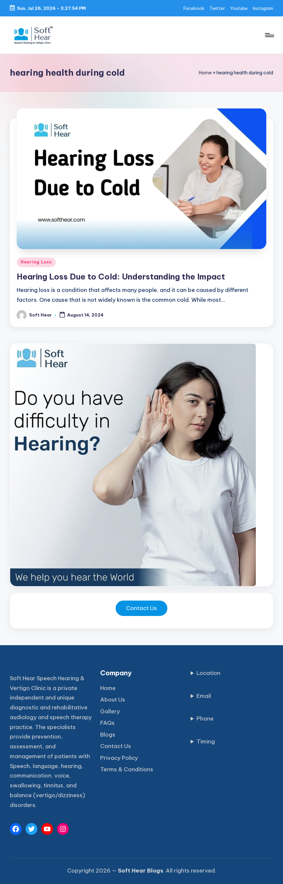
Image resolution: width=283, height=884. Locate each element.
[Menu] (269, 35)
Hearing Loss (36, 261)
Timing (206, 741)
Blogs (107, 734)
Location (208, 673)
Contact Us (141, 608)
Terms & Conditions (126, 769)
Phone (205, 718)
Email (204, 696)
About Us (112, 699)
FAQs (107, 722)
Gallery (110, 711)
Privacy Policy (119, 757)
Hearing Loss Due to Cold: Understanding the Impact (121, 276)
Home (205, 73)
